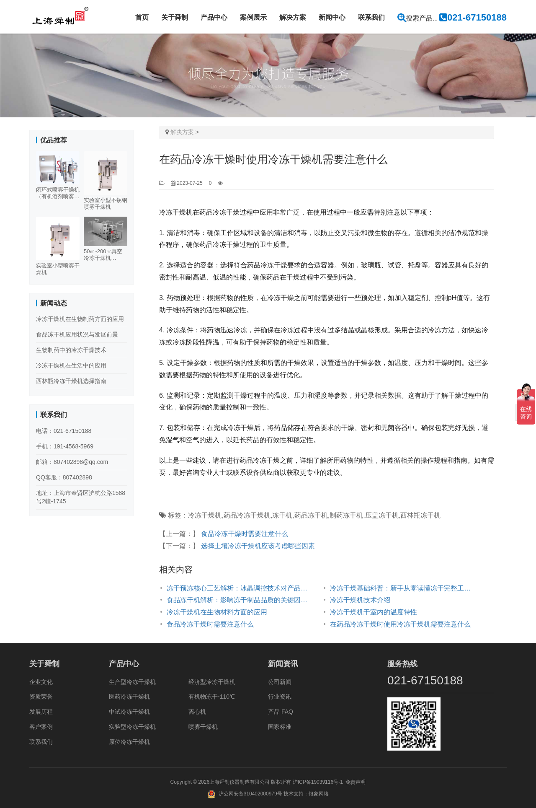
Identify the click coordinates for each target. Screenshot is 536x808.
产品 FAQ (280, 711)
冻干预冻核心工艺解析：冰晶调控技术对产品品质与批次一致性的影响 (240, 588)
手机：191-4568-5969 (64, 446)
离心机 (197, 711)
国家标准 (279, 726)
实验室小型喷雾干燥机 (58, 268)
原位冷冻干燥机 (129, 741)
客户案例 (41, 726)
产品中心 (214, 17)
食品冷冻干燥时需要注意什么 (244, 533)
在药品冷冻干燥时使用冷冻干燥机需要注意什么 (400, 624)
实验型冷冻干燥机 (132, 726)
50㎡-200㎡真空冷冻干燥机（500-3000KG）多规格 (105, 255)
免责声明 (355, 782)
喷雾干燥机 (203, 726)
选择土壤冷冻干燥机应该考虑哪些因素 (258, 545)
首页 (142, 17)
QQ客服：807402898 (64, 477)
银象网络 (319, 794)
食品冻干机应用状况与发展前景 (77, 334)
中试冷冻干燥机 (129, 711)
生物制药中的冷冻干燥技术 (71, 350)
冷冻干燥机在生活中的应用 (71, 365)
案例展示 (253, 17)
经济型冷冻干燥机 (211, 682)
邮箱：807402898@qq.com (72, 461)
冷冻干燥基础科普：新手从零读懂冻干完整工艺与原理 (403, 588)
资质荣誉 (41, 696)
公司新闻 (279, 682)
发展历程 (41, 711)
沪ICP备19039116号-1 (318, 782)
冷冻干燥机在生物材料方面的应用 (217, 612)
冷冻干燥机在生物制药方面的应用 (80, 319)
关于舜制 (174, 17)
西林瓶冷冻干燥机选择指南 (71, 381)
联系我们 (371, 17)
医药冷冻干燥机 (129, 696)
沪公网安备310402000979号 (250, 794)
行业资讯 (279, 696)
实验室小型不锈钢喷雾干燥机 (105, 203)
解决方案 (292, 17)
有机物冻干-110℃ (211, 696)
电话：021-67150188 (63, 430)
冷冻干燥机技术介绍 (360, 599)
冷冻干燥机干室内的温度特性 (373, 612)
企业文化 (41, 682)
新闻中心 (332, 17)
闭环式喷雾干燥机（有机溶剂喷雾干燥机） (58, 193)
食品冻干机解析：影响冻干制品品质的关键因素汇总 (240, 599)
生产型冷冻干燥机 (132, 682)
